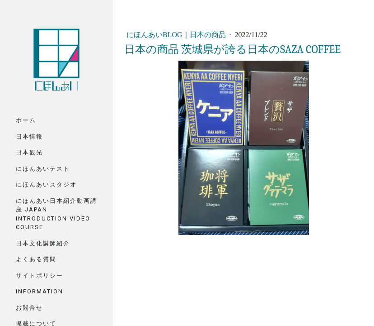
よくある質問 (36, 259)
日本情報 (29, 136)
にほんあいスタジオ (46, 184)
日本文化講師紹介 (43, 243)
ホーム (26, 120)
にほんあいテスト (43, 168)
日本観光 (29, 152)
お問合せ (29, 307)
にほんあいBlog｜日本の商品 (177, 34)
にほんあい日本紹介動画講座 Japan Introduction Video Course (56, 214)
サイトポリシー (39, 275)
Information (39, 291)
